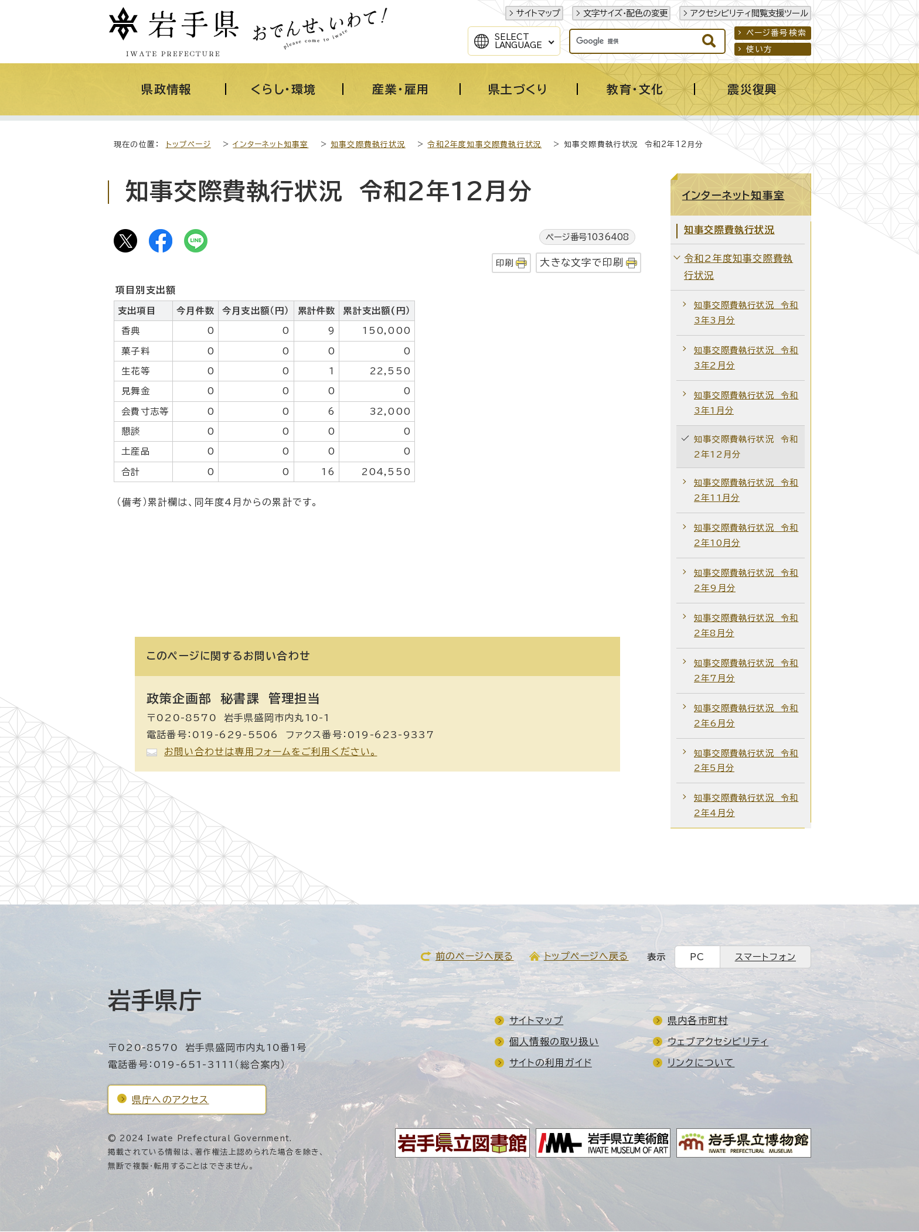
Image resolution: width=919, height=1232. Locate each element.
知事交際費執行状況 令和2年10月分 (746, 536)
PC (697, 957)
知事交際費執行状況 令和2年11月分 (746, 491)
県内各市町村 (698, 1021)
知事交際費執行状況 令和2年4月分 (746, 806)
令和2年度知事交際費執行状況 (484, 145)
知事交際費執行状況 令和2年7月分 (746, 671)
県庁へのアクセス (170, 1100)
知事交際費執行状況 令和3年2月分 (746, 358)
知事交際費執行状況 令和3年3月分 (746, 313)
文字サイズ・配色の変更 (625, 13)
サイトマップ (538, 13)
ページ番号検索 (776, 33)
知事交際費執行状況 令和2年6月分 (746, 716)
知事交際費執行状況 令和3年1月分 (746, 403)
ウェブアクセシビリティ (718, 1042)
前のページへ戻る (474, 956)
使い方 (759, 49)
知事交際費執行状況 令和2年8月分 (746, 626)
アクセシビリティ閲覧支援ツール (749, 13)
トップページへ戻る (586, 956)
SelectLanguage (518, 41)
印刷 (504, 263)
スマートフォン (765, 957)
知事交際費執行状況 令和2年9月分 (746, 581)
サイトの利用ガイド (550, 1063)
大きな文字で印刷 (582, 263)
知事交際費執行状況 (368, 145)
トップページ (188, 145)
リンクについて (701, 1063)
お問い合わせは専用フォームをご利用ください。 (270, 752)
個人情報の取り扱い (554, 1042)
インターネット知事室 (270, 145)
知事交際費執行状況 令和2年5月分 (746, 761)
